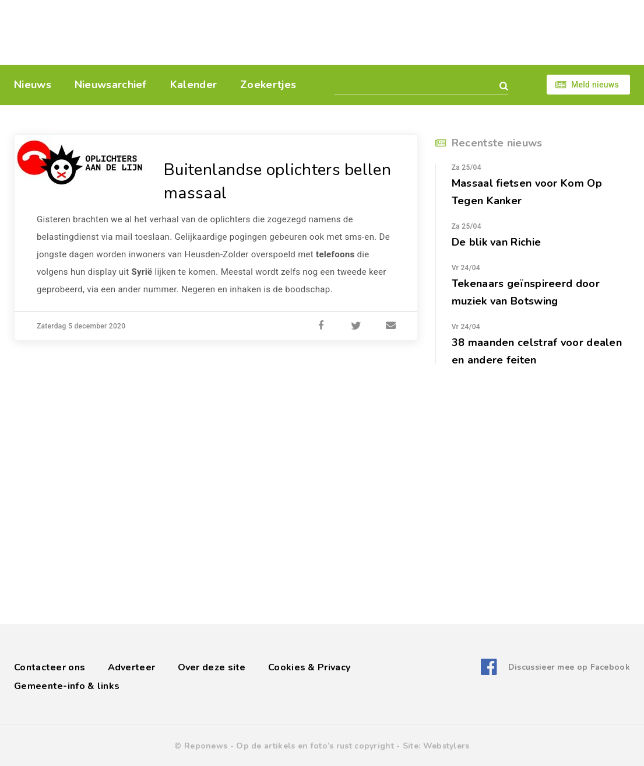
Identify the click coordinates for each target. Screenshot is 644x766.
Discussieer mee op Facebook (569, 667)
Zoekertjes (268, 85)
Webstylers (446, 745)
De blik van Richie (496, 242)
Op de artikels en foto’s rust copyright (315, 745)
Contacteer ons (49, 667)
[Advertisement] (402, 32)
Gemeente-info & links (66, 686)
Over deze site (212, 667)
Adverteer (132, 667)
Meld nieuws (595, 84)
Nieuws (32, 85)
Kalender (193, 85)
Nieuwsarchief (111, 85)
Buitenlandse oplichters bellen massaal (277, 181)
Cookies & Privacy (309, 667)
